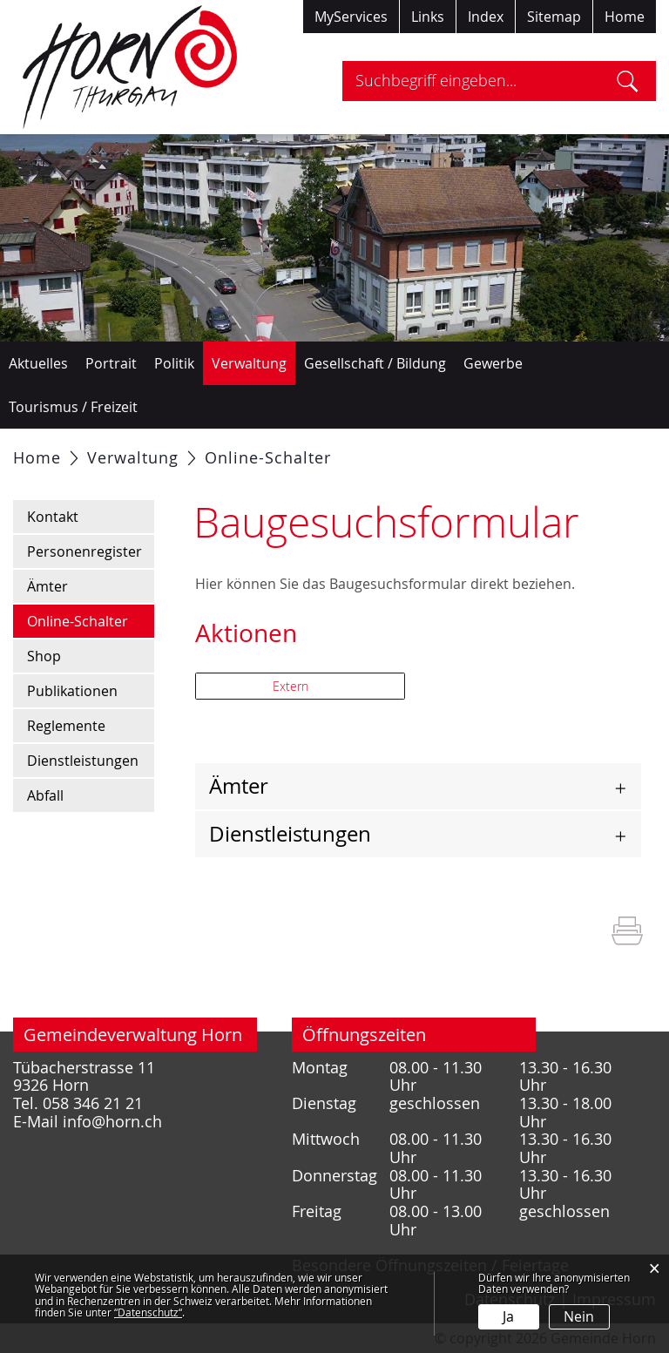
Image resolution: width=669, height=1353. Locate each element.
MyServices (351, 16)
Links (427, 16)
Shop (44, 656)
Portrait (111, 363)
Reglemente (66, 725)
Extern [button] (292, 686)
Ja (508, 1316)
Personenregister (84, 551)
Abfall (45, 795)
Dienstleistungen (83, 760)
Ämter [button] (238, 786)
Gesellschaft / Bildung (375, 363)
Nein (579, 1316)
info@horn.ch (112, 1122)
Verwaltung (249, 363)
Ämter (47, 586)
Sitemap (554, 16)
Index (485, 16)
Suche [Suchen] (627, 81)
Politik (174, 363)
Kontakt (52, 516)
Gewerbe (493, 363)
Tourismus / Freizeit (73, 406)
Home (625, 16)
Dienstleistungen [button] (290, 834)
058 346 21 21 (93, 1103)
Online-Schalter (90, 620)
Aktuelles (38, 363)
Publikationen (72, 690)
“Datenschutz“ (148, 1312)
